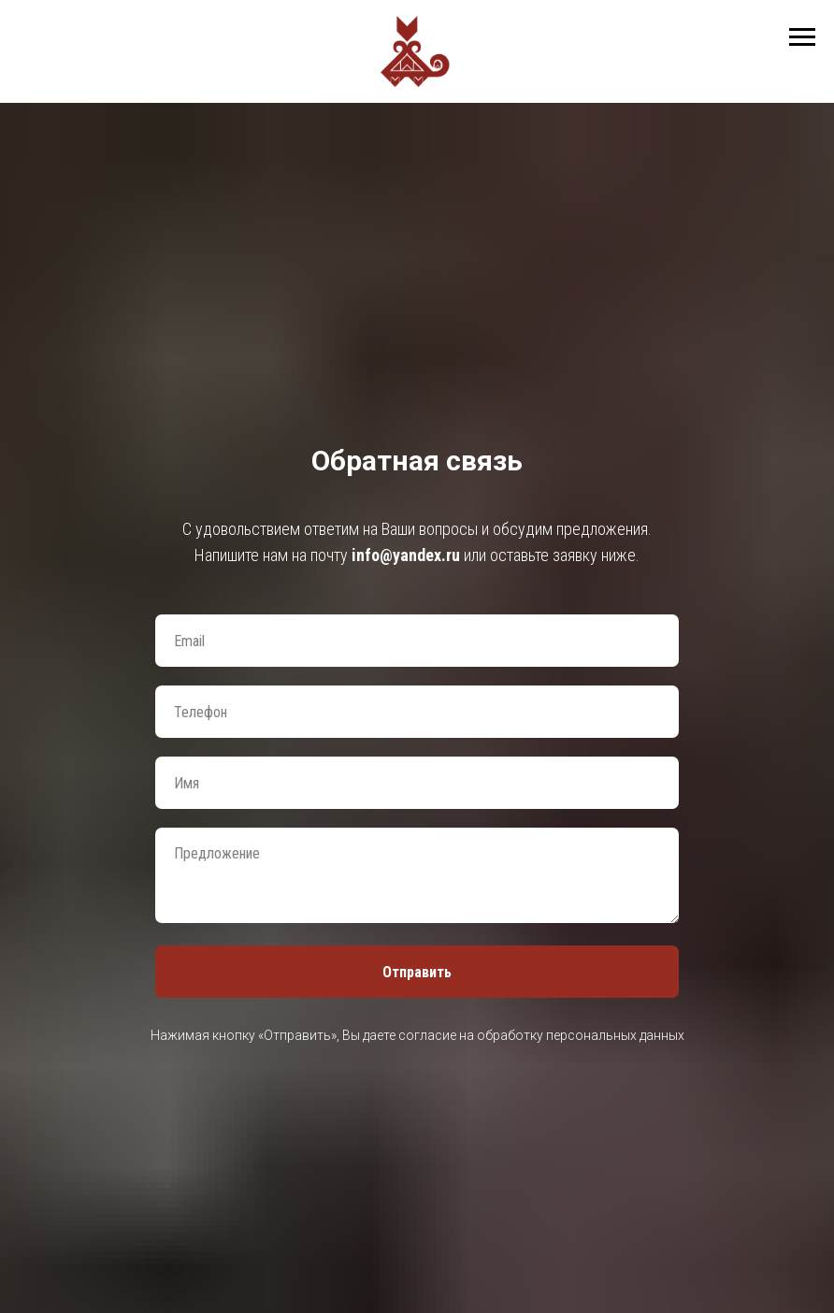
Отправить (417, 972)
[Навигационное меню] (802, 37)
